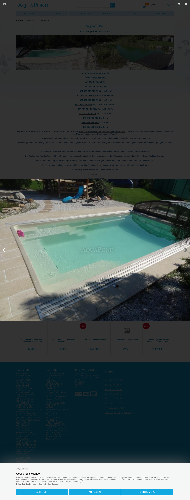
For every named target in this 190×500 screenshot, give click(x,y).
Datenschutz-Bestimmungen (30, 483)
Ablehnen (44, 491)
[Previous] (5, 250)
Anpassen (95, 491)
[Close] (186, 4)
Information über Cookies (52, 483)
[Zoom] (179, 4)
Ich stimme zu (145, 491)
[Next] (185, 250)
